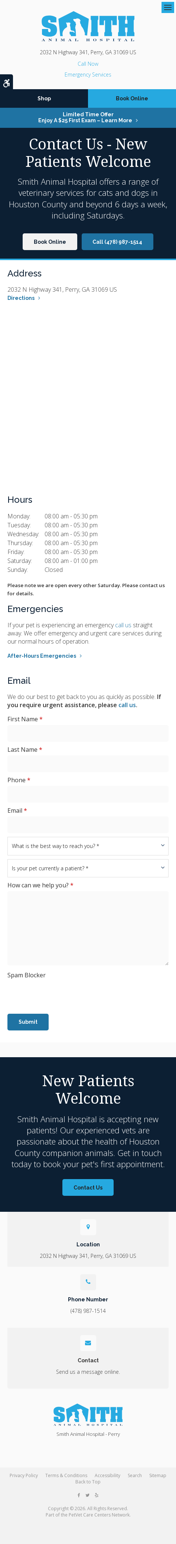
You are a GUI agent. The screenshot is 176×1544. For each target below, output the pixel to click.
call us (123, 625)
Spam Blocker (26, 975)
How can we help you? (40, 885)
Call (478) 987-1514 (117, 242)
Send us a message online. (88, 1371)
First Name (25, 719)
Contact (88, 1360)
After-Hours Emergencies (41, 656)
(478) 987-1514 (88, 63)
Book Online (132, 98)
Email (17, 810)
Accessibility (107, 1475)
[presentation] (50, 992)
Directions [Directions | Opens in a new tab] (21, 298)
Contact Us (88, 1188)
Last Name (24, 749)
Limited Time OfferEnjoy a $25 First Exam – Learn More (85, 117)
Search (135, 1475)
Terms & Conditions (66, 1475)
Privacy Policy (24, 1475)
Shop (44, 98)
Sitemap (157, 1475)
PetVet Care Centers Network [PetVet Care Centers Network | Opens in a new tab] (99, 1515)
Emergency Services (88, 74)
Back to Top (88, 1482)
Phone (18, 780)
